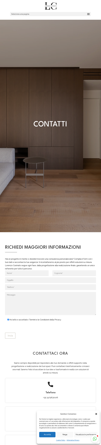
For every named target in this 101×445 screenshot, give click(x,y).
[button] (96, 414)
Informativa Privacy (73, 440)
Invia (10, 335)
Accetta (47, 434)
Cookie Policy (60, 440)
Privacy (58, 320)
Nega (65, 434)
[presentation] (23, 328)
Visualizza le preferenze (85, 434)
